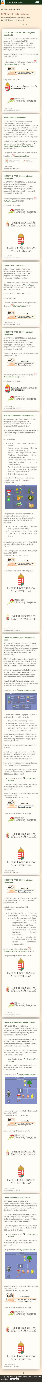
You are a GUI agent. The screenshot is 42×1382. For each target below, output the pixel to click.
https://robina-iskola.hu (27, 690)
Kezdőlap (4, 9)
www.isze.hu (29, 285)
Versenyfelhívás (20, 306)
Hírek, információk (14, 9)
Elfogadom (14, 1379)
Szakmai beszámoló (22, 156)
